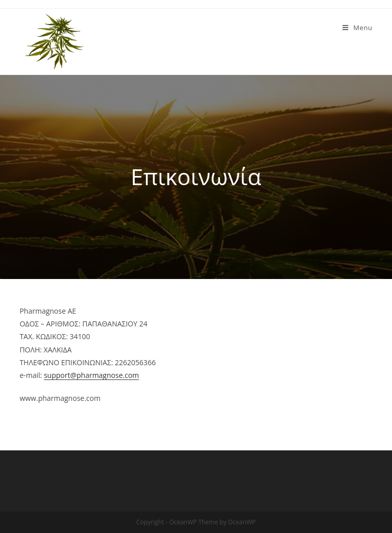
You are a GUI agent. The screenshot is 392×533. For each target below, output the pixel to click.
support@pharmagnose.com (91, 375)
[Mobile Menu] (357, 27)
